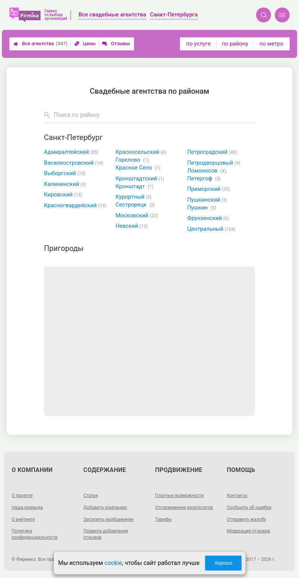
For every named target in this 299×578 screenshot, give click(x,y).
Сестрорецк (135, 204)
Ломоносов (207, 170)
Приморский (208, 189)
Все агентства (40, 43)
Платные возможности (179, 495)
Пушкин (201, 207)
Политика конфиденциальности (34, 534)
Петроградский (212, 152)
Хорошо (223, 563)
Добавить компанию (105, 507)
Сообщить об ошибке (249, 507)
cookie (113, 562)
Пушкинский (207, 199)
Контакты (237, 495)
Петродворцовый (213, 162)
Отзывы (116, 43)
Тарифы (163, 519)
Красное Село (138, 167)
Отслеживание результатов (184, 507)
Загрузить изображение (108, 519)
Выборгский (64, 173)
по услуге (198, 43)
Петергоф (204, 178)
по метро (271, 43)
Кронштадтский (140, 178)
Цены (85, 43)
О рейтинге (23, 519)
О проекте (22, 495)
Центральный (211, 229)
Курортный (134, 196)
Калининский (65, 184)
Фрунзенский (208, 218)
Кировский (63, 194)
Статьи (90, 495)
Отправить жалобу (246, 519)
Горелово (133, 159)
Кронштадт (134, 186)
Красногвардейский (75, 205)
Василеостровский (73, 162)
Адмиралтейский (71, 152)
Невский (132, 226)
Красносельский (141, 152)
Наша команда (27, 507)
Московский (137, 215)
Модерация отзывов (248, 531)
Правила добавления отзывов (105, 534)
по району (235, 43)
